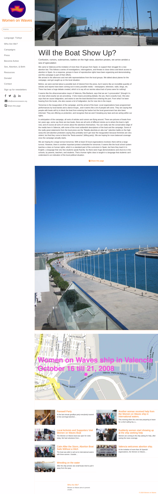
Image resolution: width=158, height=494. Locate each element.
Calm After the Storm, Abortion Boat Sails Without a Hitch (75, 447)
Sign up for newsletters (15, 89)
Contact (8, 84)
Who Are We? (11, 44)
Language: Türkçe (13, 38)
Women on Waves (17, 11)
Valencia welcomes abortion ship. (136, 446)
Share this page (13, 106)
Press (7, 55)
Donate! (8, 78)
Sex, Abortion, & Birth (14, 66)
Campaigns (9, 49)
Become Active (11, 61)
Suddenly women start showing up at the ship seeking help (136, 431)
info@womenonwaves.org (16, 101)
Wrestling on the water (68, 462)
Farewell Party (64, 411)
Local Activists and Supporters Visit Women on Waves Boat (75, 431)
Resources (9, 72)
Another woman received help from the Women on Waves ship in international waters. (136, 414)
